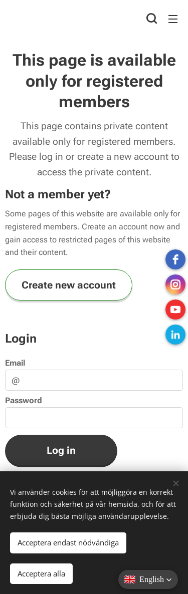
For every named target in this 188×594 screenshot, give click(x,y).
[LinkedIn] (175, 335)
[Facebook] (175, 259)
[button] (151, 18)
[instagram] (175, 284)
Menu (172, 19)
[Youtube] (175, 310)
